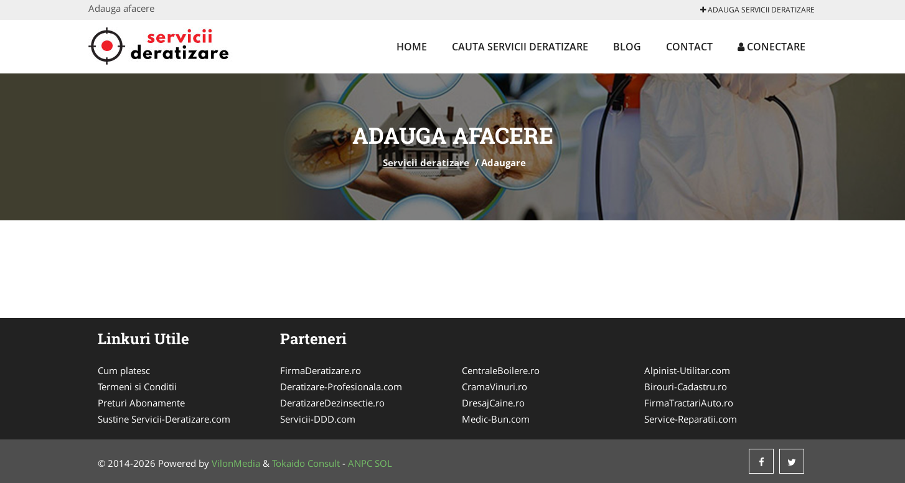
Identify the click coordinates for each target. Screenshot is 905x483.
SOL (383, 463)
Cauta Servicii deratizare (520, 47)
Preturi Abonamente (141, 402)
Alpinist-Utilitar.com (687, 370)
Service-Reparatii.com (690, 419)
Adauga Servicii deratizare (757, 9)
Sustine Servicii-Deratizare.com (164, 419)
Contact (689, 47)
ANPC (360, 463)
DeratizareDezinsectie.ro (332, 402)
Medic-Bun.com (496, 419)
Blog (627, 47)
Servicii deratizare (426, 162)
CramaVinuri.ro (494, 386)
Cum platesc (124, 370)
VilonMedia (236, 463)
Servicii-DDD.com (317, 419)
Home (411, 47)
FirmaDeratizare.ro (320, 370)
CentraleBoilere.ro (501, 370)
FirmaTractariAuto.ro (688, 402)
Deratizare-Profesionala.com (341, 386)
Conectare (771, 47)
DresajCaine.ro (493, 402)
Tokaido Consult (306, 463)
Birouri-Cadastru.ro (685, 386)
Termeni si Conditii (137, 386)
